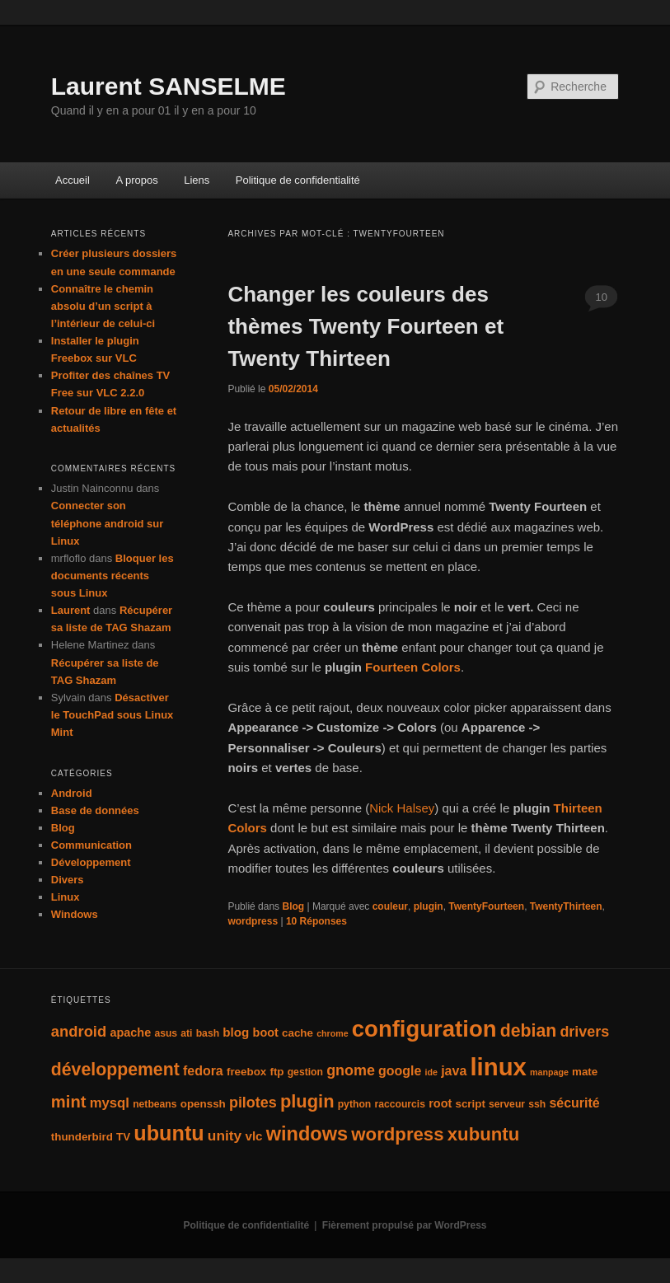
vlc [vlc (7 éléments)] (253, 1136)
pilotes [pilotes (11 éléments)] (253, 1102)
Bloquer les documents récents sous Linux (112, 575)
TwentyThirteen (566, 906)
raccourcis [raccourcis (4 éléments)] (399, 1104)
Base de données (95, 810)
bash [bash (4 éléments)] (207, 1033)
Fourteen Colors (413, 667)
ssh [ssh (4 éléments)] (537, 1104)
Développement (91, 862)
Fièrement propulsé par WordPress (404, 1225)
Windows (74, 914)
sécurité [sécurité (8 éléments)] (574, 1103)
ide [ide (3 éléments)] (431, 1072)
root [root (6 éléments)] (440, 1103)
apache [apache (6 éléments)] (130, 1032)
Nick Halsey (401, 808)
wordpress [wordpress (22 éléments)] (397, 1134)
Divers (67, 879)
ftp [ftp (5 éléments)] (276, 1071)
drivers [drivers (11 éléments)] (584, 1031)
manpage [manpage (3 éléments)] (549, 1072)
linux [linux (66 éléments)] (498, 1066)
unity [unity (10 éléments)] (224, 1135)
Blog (293, 906)
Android (71, 793)
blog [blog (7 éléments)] (236, 1032)
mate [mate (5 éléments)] (584, 1071)
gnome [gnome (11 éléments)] (350, 1070)
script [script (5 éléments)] (470, 1104)
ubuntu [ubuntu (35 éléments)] (169, 1133)
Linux (65, 897)
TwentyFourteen (486, 906)
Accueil (72, 180)
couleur (390, 906)
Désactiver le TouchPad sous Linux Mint (112, 714)
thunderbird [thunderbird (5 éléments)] (82, 1137)
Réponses (316, 921)
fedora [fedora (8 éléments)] (203, 1071)
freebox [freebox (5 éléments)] (246, 1071)
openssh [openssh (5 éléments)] (203, 1104)
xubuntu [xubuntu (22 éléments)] (483, 1134)
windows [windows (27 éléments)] (307, 1134)
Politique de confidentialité (298, 180)
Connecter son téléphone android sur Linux (107, 522)
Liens (196, 180)
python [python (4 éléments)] (355, 1104)
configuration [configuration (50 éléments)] (424, 1029)
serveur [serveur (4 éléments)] (507, 1104)
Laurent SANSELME (168, 86)
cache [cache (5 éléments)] (297, 1033)
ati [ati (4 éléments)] (186, 1033)
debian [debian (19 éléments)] (528, 1031)
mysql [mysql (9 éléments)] (109, 1103)
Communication (91, 845)
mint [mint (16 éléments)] (69, 1102)
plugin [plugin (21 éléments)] (307, 1101)
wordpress (252, 921)
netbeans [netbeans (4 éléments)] (154, 1104)
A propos (136, 180)
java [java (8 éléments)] (453, 1071)
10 (601, 297)
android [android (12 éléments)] (78, 1031)
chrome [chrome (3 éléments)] (332, 1033)
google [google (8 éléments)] (399, 1071)
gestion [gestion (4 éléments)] (305, 1072)
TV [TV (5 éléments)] (123, 1137)
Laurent (71, 610)
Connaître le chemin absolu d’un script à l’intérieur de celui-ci (103, 306)
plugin (428, 906)
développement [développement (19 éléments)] (115, 1069)
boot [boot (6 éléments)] (266, 1032)
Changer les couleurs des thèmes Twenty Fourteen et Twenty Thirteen (365, 326)
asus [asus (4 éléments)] (165, 1033)
